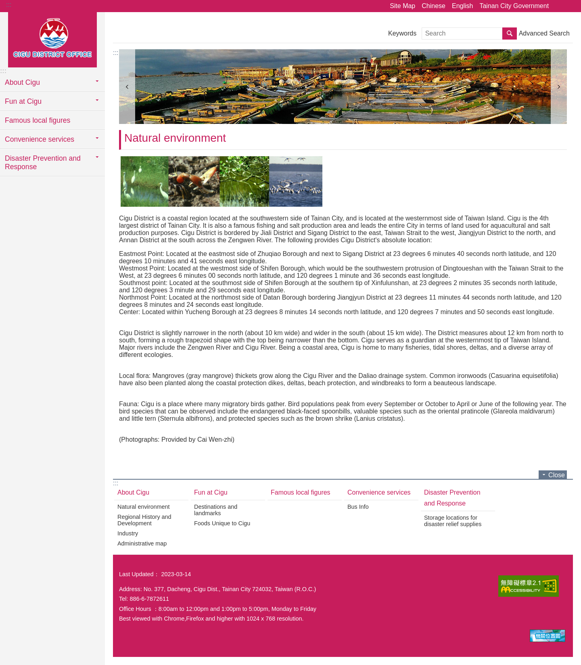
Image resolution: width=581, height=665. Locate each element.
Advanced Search (544, 33)
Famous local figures (37, 120)
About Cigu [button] (22, 82)
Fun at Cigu (211, 492)
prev (127, 86)
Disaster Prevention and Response (452, 498)
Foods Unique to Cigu (222, 523)
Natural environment (175, 138)
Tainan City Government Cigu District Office (52, 39)
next (559, 86)
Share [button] (559, 6)
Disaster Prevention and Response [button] (43, 162)
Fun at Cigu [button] (23, 101)
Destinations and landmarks (215, 509)
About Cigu (133, 492)
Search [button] (509, 33)
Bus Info (358, 506)
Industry (127, 533)
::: (8, 4)
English (462, 5)
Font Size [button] (570, 6)
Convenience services (379, 492)
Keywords (402, 33)
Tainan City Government (514, 5)
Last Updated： (139, 574)
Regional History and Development (144, 520)
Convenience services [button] (39, 139)
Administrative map (142, 543)
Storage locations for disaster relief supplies (452, 520)
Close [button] (556, 475)
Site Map (402, 5)
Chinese (433, 5)
